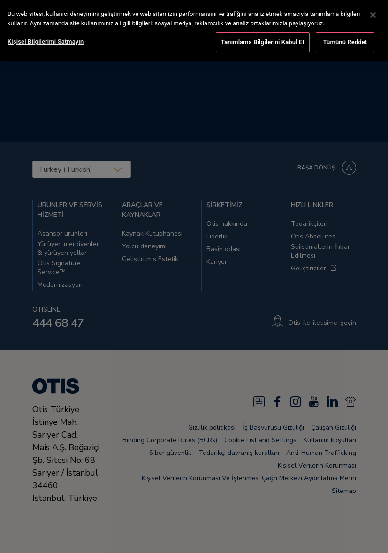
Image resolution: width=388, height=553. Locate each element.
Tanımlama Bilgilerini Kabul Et (262, 40)
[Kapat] (373, 13)
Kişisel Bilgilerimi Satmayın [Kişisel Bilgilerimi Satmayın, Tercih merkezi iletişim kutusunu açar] (46, 39)
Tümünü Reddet (345, 40)
